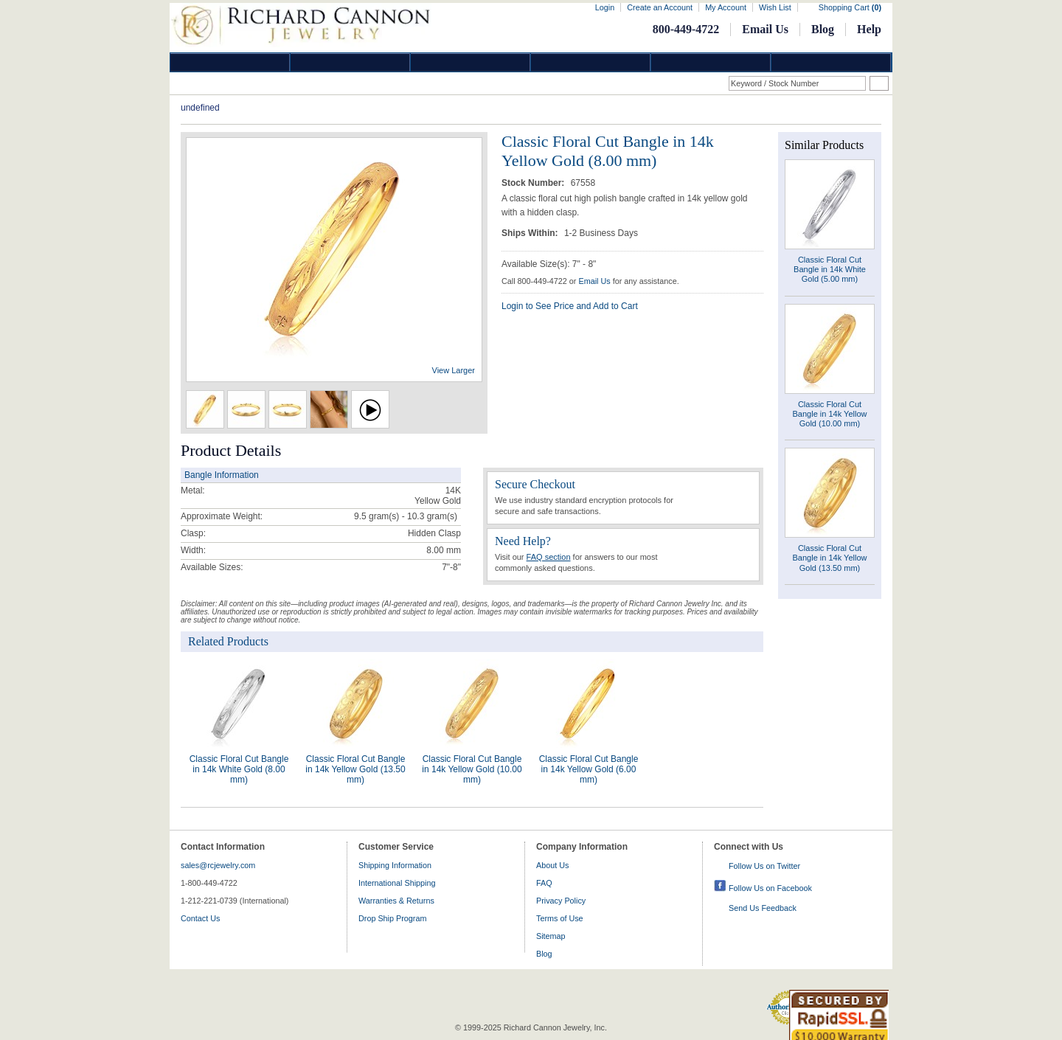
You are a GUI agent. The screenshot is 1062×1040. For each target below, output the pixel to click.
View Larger (454, 370)
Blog (822, 29)
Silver (470, 62)
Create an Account (660, 7)
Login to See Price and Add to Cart (570, 306)
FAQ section (549, 556)
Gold (350, 62)
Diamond (230, 62)
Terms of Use (559, 918)
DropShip (831, 62)
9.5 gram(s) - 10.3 (389, 516)
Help (869, 29)
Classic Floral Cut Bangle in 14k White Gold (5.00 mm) (830, 269)
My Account (725, 7)
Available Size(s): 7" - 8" (549, 264)
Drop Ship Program (392, 918)
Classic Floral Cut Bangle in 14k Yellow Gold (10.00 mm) (471, 769)
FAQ (544, 882)
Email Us (765, 29)
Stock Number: (534, 183)
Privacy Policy (561, 900)
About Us (552, 865)
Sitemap (551, 936)
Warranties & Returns (396, 900)
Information (711, 62)
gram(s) (405, 516)
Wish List (775, 7)
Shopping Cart (850, 7)
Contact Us (200, 918)
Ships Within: (531, 233)
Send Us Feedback (762, 908)
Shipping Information (394, 865)
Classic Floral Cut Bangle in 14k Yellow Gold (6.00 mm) (589, 769)
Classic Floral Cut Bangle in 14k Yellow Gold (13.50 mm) (355, 769)
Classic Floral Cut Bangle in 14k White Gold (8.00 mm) (239, 769)
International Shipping (396, 882)
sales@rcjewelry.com (218, 865)
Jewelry (590, 62)
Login (604, 7)
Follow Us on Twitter (764, 866)
